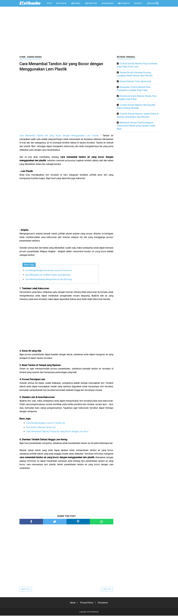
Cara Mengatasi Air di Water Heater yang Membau (47, 275)
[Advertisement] (89, 31)
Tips (49, 3)
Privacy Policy (86, 603)
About (72, 603)
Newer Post (25, 590)
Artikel (75, 3)
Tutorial (62, 3)
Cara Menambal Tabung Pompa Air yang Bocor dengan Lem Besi (57, 432)
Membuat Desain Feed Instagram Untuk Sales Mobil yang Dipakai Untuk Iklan (136, 125)
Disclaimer (103, 603)
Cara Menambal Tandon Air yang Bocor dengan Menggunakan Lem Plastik (59, 136)
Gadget (138, 3)
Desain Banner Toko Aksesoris (135, 81)
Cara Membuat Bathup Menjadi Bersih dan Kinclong (48, 280)
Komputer (91, 3)
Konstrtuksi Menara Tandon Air (41, 427)
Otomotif (123, 3)
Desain (151, 3)
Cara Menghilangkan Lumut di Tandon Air (45, 423)
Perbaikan (107, 3)
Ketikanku (95, 612)
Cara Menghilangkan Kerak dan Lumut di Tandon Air (48, 271)
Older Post (107, 590)
